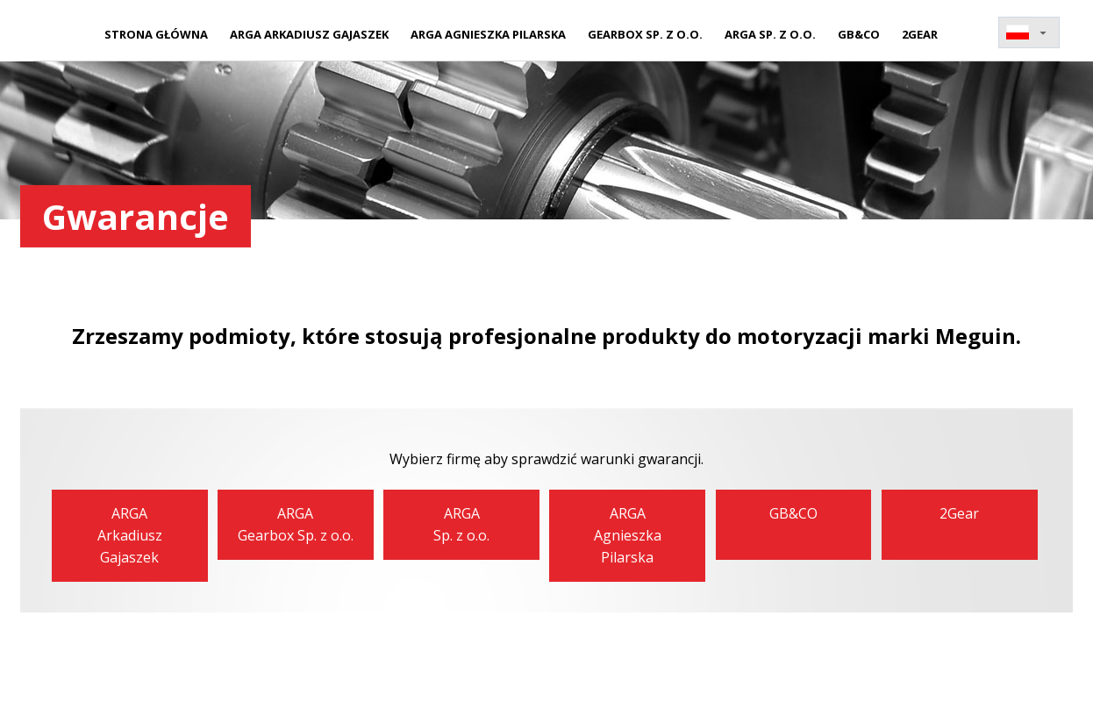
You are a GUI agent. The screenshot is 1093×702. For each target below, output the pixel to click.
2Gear (920, 34)
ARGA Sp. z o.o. (770, 34)
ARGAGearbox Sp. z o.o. (296, 524)
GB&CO (859, 34)
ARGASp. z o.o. (461, 524)
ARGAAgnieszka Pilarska (627, 535)
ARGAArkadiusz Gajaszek (129, 535)
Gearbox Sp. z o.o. (645, 34)
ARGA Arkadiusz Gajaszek (309, 34)
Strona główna (156, 34)
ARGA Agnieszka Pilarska (488, 34)
